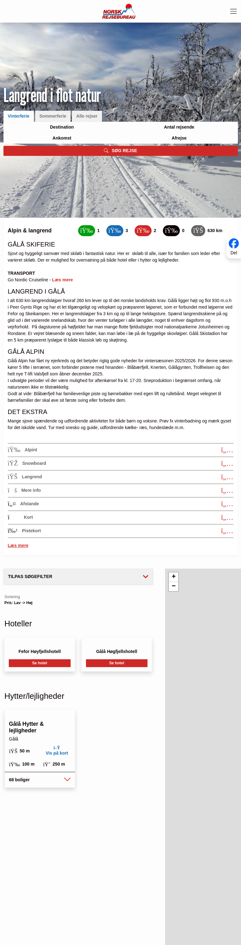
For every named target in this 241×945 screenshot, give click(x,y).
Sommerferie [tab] (53, 116)
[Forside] (118, 10)
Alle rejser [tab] (87, 116)
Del (233, 252)
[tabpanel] (120, 139)
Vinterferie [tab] (18, 116)
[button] (40, 780)
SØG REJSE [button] (120, 150)
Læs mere (18, 545)
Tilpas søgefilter (30, 576)
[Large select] (62, 127)
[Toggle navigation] (233, 11)
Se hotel (39, 663)
